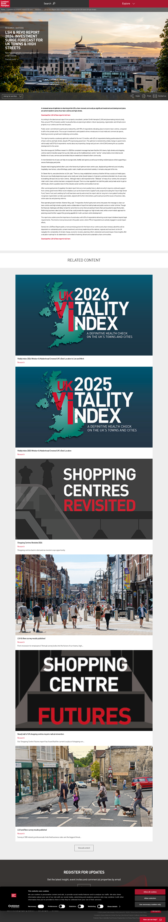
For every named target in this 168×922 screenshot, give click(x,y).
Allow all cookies (150, 903)
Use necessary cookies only (150, 916)
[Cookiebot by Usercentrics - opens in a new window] (13, 917)
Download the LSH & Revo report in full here (55, 115)
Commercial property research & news (20, 9)
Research (38, 9)
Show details (112, 918)
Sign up (84, 887)
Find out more (12, 59)
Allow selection (150, 909)
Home (3, 9)
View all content (84, 848)
